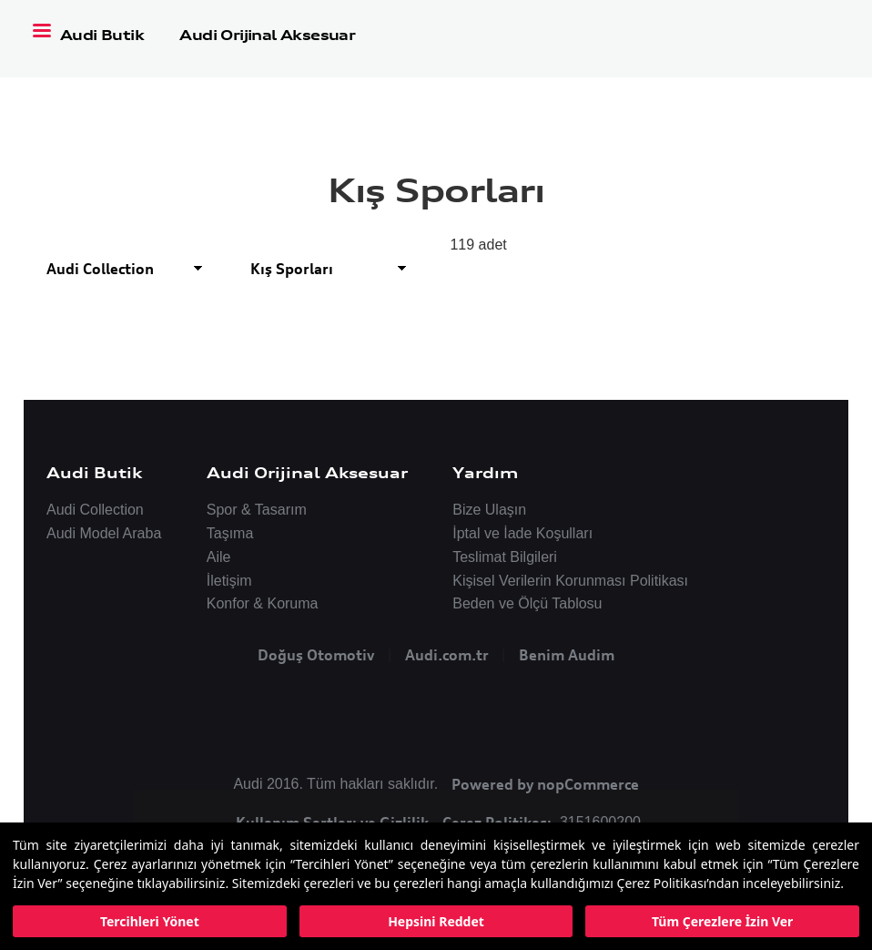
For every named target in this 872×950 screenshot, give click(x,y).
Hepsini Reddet (436, 921)
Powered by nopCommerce (545, 784)
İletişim (229, 580)
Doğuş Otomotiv (316, 655)
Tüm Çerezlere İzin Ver (722, 921)
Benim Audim (566, 655)
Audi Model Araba (103, 533)
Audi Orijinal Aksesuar (267, 35)
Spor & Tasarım (257, 509)
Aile (219, 557)
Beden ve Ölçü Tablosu (527, 603)
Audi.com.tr (447, 655)
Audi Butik (103, 35)
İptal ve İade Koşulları (522, 533)
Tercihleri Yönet (149, 921)
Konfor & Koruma (263, 603)
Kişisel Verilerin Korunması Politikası (570, 580)
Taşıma (230, 533)
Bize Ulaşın (489, 509)
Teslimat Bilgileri (504, 557)
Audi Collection (95, 509)
